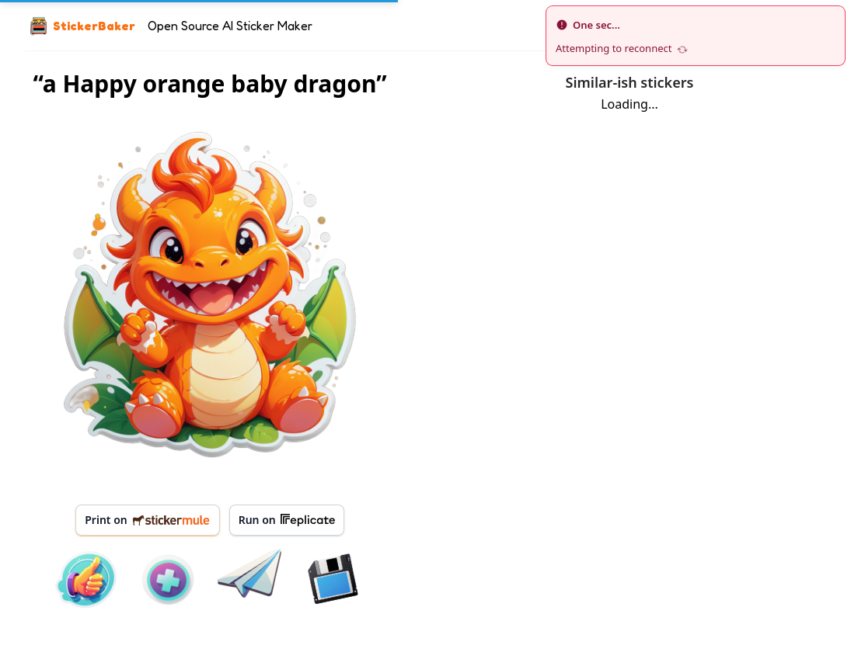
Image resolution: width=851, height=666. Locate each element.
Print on (147, 519)
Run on (287, 520)
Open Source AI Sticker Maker (230, 25)
